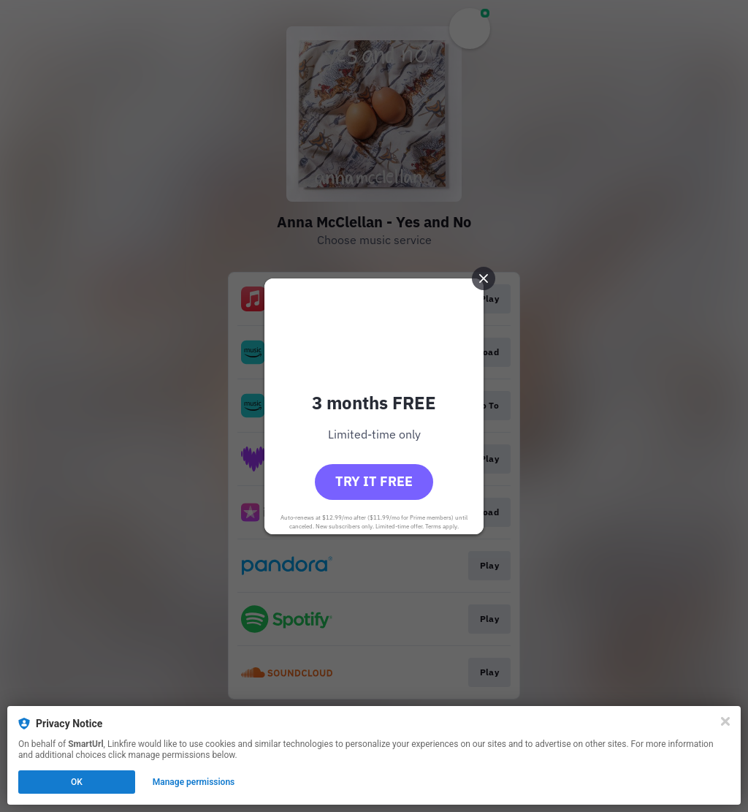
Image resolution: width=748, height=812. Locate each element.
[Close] (725, 721)
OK (77, 782)
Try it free (374, 481)
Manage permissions (194, 782)
